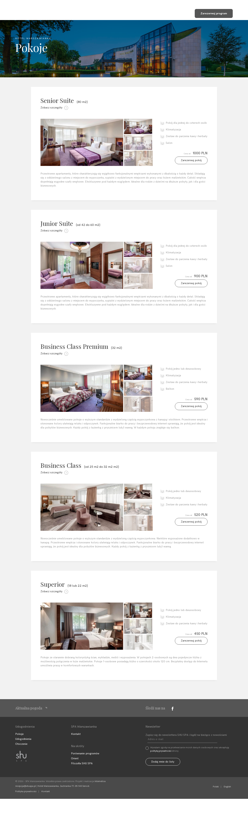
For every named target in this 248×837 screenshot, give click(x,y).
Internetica (100, 819)
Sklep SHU (176, 13)
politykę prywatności (160, 789)
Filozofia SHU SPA (61, 13)
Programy (93, 13)
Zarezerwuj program (215, 12)
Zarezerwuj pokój (191, 164)
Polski (216, 824)
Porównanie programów (85, 791)
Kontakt (150, 13)
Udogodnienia (122, 13)
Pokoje (19, 772)
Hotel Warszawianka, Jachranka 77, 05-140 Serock (63, 824)
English (227, 824)
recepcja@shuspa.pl (25, 824)
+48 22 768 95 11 (211, 3)
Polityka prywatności (25, 829)
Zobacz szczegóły (54, 107)
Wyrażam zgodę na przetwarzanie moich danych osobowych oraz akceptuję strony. (189, 787)
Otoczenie (21, 782)
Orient (74, 796)
